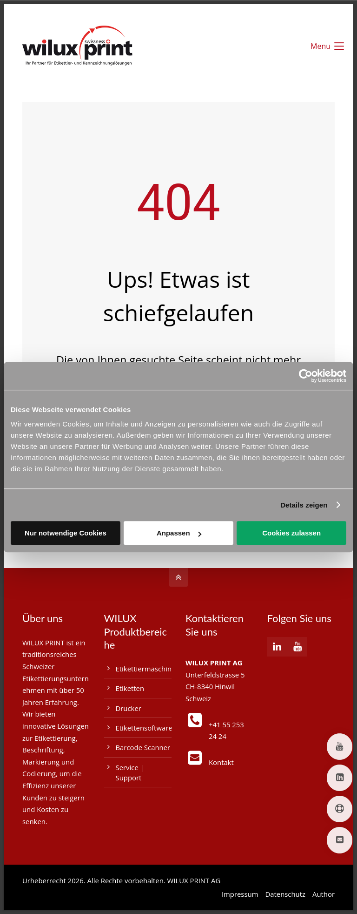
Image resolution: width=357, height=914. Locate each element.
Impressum (240, 894)
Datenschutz (285, 894)
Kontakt (221, 762)
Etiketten (130, 688)
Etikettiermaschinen (148, 668)
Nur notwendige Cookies (65, 533)
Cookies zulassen (291, 533)
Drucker (128, 708)
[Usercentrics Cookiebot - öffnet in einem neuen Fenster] (305, 376)
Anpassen (179, 533)
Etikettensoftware (144, 727)
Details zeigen (303, 505)
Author (323, 894)
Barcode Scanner (143, 747)
